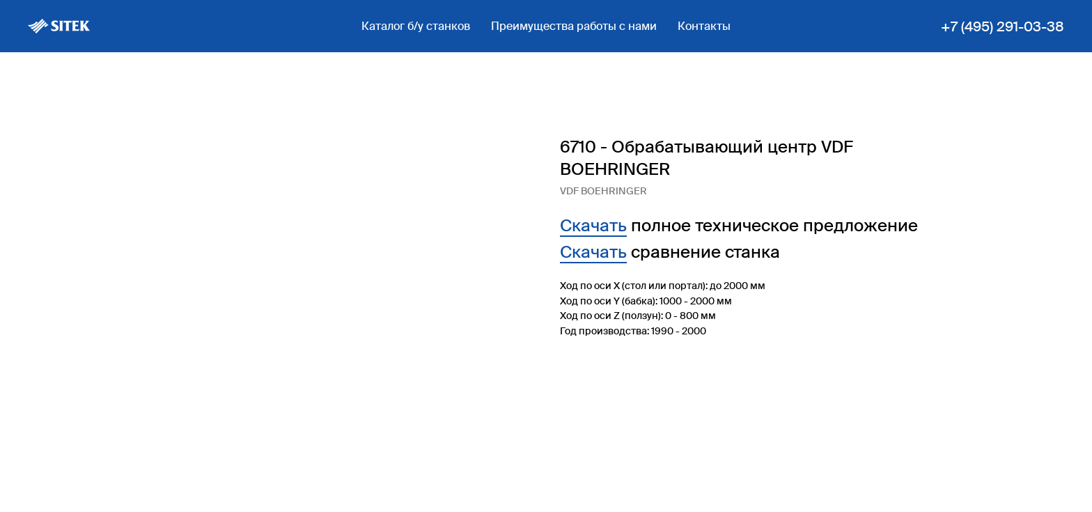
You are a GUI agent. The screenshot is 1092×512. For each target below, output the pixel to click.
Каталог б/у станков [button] (415, 26)
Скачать (593, 225)
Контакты (704, 26)
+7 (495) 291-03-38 (1002, 26)
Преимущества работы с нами (574, 26)
